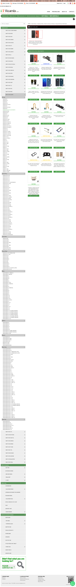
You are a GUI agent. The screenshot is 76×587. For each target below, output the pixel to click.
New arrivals (54, 16)
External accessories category (33, 16)
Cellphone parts (5, 16)
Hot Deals (45, 16)
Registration (59, 3)
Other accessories (21, 16)
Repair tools (13, 16)
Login (64, 3)
